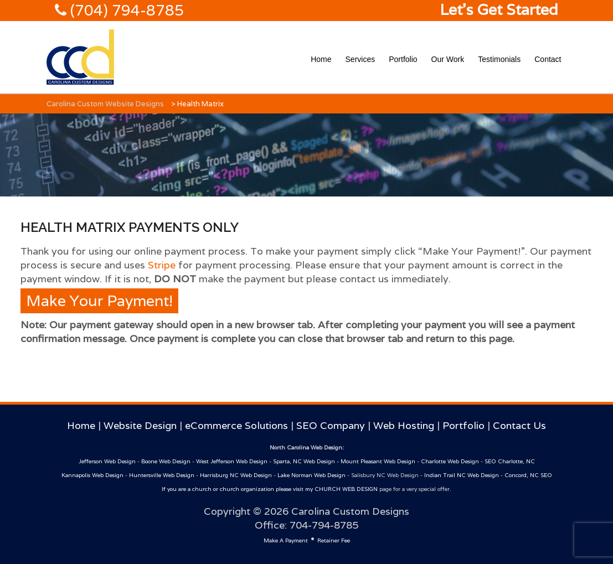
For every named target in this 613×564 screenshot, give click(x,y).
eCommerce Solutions (236, 425)
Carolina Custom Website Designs (105, 103)
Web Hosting (403, 425)
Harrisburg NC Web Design (236, 475)
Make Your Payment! (99, 301)
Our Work (448, 59)
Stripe (162, 264)
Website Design (140, 425)
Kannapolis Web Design (92, 475)
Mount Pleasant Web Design (378, 461)
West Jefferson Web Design (231, 461)
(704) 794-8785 (125, 10)
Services (360, 59)
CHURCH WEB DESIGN (346, 489)
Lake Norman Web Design (311, 475)
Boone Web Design (165, 461)
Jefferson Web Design (107, 461)
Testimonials (499, 59)
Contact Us (519, 425)
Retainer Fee (333, 540)
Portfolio (403, 59)
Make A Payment (286, 540)
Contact (547, 59)
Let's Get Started (499, 9)
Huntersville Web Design (161, 475)
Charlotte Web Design (450, 461)
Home (321, 59)
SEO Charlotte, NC (510, 461)
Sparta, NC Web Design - (307, 461)
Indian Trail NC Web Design (461, 475)
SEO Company (330, 425)
